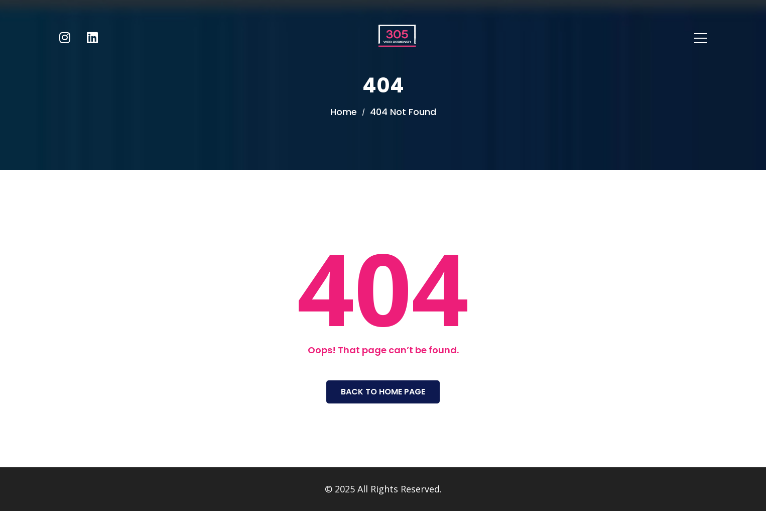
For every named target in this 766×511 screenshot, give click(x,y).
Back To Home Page (383, 391)
